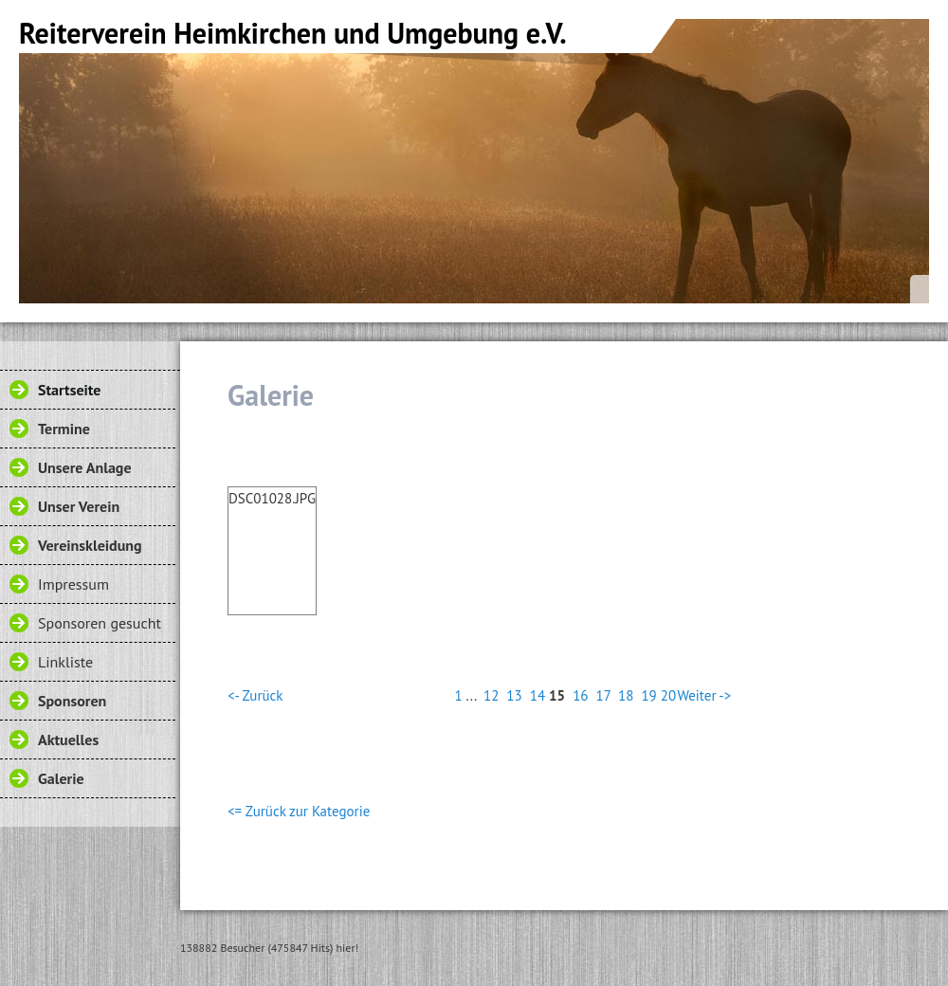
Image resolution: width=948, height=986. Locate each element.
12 (491, 695)
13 (513, 695)
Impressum (73, 584)
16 (580, 695)
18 (625, 695)
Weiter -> (704, 695)
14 (537, 695)
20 (668, 695)
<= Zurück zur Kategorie (299, 811)
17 (603, 695)
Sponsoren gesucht (99, 622)
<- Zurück (255, 695)
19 (648, 695)
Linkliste (65, 661)
